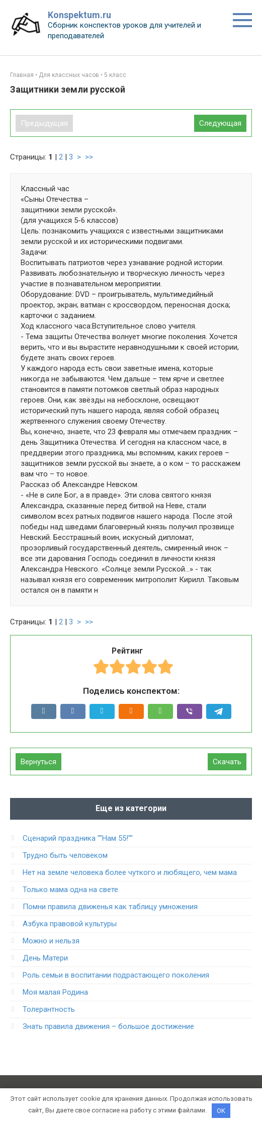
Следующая (220, 123)
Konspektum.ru (79, 15)
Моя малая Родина (55, 992)
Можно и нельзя (51, 940)
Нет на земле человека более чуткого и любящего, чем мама (130, 872)
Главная (22, 74)
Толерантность (49, 1009)
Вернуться (38, 761)
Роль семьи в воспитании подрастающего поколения (116, 975)
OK (221, 1110)
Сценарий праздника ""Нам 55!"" (78, 838)
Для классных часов (69, 74)
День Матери (45, 957)
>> (89, 157)
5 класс (115, 74)
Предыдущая (44, 123)
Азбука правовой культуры (70, 923)
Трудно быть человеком (65, 855)
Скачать (227, 761)
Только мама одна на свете (70, 889)
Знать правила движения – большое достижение (108, 1026)
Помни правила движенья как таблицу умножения (110, 906)
